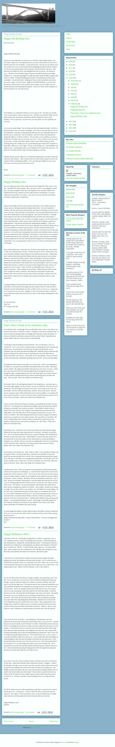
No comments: (31, 175)
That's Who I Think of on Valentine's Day (26, 325)
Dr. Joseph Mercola (73, 151)
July (72, 87)
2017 (71, 68)
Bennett (69, 193)
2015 (71, 75)
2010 (71, 131)
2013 (71, 121)
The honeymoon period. (75, 205)
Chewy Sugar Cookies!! (75, 224)
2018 (71, 65)
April (73, 97)
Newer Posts (8, 721)
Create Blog (70, 42)
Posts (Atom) (35, 727)
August (73, 84)
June (73, 91)
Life (67, 201)
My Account (70, 45)
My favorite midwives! (74, 147)
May (72, 94)
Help (68, 49)
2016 (71, 71)
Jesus (68, 197)
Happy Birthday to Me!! (16, 534)
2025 (71, 61)
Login (68, 34)
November (75, 81)
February (74, 104)
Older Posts (54, 721)
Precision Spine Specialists (76, 143)
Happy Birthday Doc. (15, 181)
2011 (71, 128)
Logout (68, 38)
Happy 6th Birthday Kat (16, 38)
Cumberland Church (73, 155)
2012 (71, 125)
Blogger (76, 742)
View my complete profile (75, 178)
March (73, 100)
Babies (68, 189)
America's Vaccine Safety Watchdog (79, 159)
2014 (71, 78)
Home (31, 721)
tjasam (63, 742)
